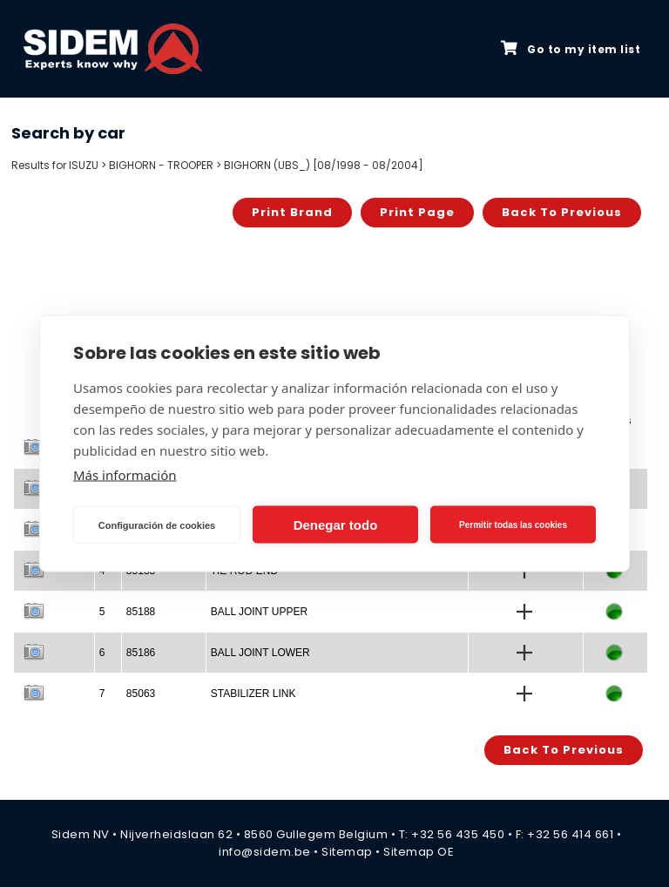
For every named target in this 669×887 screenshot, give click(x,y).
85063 (140, 693)
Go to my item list (570, 49)
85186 (140, 653)
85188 (140, 612)
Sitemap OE (418, 851)
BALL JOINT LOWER (260, 653)
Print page (417, 212)
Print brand (292, 212)
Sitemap (347, 851)
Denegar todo (336, 524)
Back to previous (562, 212)
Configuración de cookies (156, 524)
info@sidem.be (265, 851)
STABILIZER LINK (253, 693)
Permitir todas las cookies (513, 524)
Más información (125, 475)
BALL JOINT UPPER (259, 612)
